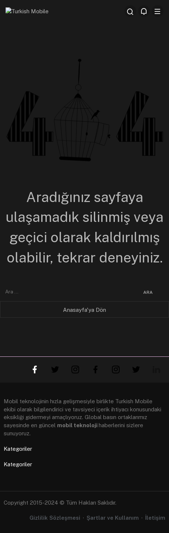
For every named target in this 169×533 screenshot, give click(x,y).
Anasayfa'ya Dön (84, 310)
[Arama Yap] (130, 11)
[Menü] (157, 11)
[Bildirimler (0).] (144, 11)
